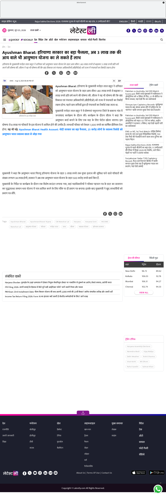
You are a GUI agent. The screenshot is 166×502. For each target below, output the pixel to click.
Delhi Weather (133, 356)
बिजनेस (102, 40)
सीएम (72, 226)
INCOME (104, 221)
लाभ (64, 226)
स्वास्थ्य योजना (83, 226)
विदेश (40, 40)
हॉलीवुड (32, 435)
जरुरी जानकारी (8, 435)
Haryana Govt (91, 221)
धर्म (85, 460)
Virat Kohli (131, 361)
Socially (27, 40)
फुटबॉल (60, 442)
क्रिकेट (59, 429)
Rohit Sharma (149, 356)
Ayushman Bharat (18, 221)
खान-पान (87, 429)
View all (143, 292)
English (123, 21)
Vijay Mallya (148, 351)
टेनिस (59, 435)
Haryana (77, 221)
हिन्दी (133, 21)
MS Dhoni (144, 361)
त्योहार (86, 454)
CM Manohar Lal (62, 221)
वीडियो (141, 454)
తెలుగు (158, 21)
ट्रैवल (86, 435)
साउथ (32, 448)
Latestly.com (79, 488)
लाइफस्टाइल (73, 40)
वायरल (83, 40)
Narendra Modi (133, 351)
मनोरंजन (63, 40)
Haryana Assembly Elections (138, 346)
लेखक (114, 429)
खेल (56, 40)
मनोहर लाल (54, 226)
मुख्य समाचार (117, 423)
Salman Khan (147, 366)
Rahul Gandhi (132, 366)
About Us (80, 473)
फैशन (86, 442)
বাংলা (148, 21)
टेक (46, 40)
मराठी (140, 21)
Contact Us (107, 473)
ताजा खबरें (34, 30)
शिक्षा (4, 442)
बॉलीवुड (33, 429)
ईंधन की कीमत (134, 258)
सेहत (86, 448)
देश (35, 40)
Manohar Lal (16, 226)
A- (114, 81)
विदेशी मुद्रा (153, 258)
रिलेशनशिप (88, 466)
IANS (11, 80)
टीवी (31, 442)
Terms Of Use (93, 473)
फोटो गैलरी (92, 40)
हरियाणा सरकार (98, 226)
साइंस (114, 435)
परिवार (43, 226)
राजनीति (5, 429)
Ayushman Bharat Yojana (40, 221)
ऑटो (51, 40)
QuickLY (14, 40)
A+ (119, 80)
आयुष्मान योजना (31, 226)
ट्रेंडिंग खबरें (153, 85)
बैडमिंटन (60, 448)
